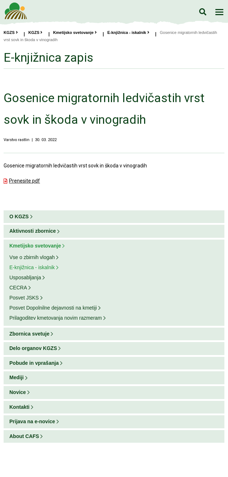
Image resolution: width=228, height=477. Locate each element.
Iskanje (203, 12)
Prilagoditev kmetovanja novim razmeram (55, 318)
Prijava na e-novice (32, 421)
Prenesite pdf (24, 181)
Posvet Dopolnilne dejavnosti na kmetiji (53, 308)
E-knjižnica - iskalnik (128, 32)
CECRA (18, 287)
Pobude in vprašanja (34, 363)
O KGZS (19, 216)
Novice (17, 392)
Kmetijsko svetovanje (75, 32)
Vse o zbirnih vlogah (32, 257)
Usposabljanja (25, 277)
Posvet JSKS (24, 298)
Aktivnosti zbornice (32, 231)
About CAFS (24, 436)
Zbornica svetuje (29, 334)
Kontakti (19, 407)
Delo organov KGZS (33, 348)
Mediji (16, 377)
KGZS (11, 32)
